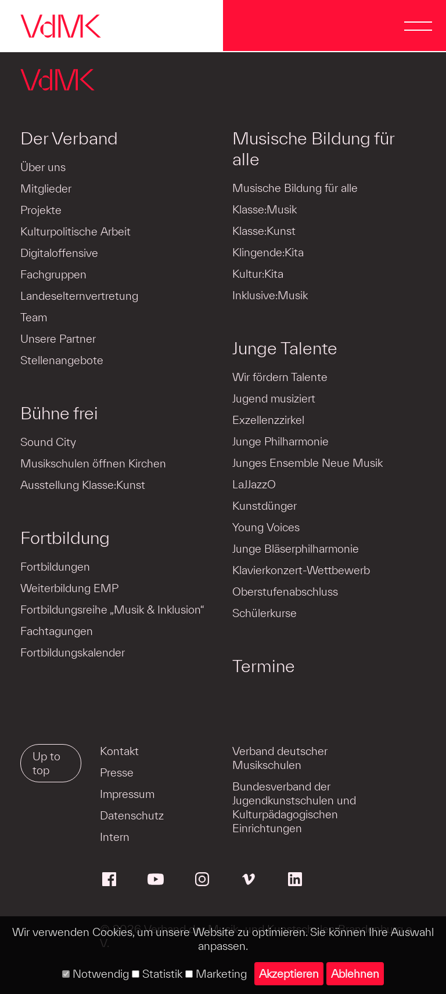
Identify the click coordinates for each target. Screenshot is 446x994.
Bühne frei (59, 413)
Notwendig (95, 973)
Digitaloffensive (59, 252)
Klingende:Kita (268, 252)
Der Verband (69, 138)
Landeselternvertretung (79, 295)
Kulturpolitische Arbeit (75, 231)
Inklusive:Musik (270, 295)
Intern (115, 836)
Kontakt (119, 751)
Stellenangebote (61, 360)
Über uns (43, 167)
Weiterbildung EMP (69, 588)
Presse (117, 772)
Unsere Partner (58, 338)
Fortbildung (65, 537)
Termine (263, 666)
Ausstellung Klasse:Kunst (82, 484)
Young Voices (266, 527)
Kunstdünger (264, 505)
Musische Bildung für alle (313, 148)
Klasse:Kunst (264, 230)
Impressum (127, 794)
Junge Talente (284, 348)
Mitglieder (45, 188)
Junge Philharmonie (280, 441)
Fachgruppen (53, 274)
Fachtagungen (56, 631)
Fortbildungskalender (72, 652)
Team (33, 317)
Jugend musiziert (273, 398)
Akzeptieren (289, 973)
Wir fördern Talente (280, 377)
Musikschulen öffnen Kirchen (93, 463)
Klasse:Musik (264, 209)
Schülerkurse (264, 613)
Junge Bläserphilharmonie (295, 548)
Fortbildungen (55, 566)
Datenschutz (132, 815)
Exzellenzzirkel (268, 419)
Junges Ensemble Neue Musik (307, 462)
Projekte (41, 210)
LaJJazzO (254, 484)
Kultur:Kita (257, 273)
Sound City (48, 442)
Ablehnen (355, 973)
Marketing (216, 973)
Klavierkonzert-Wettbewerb (301, 570)
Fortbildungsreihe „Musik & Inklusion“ (112, 609)
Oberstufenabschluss (285, 591)
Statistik (157, 973)
